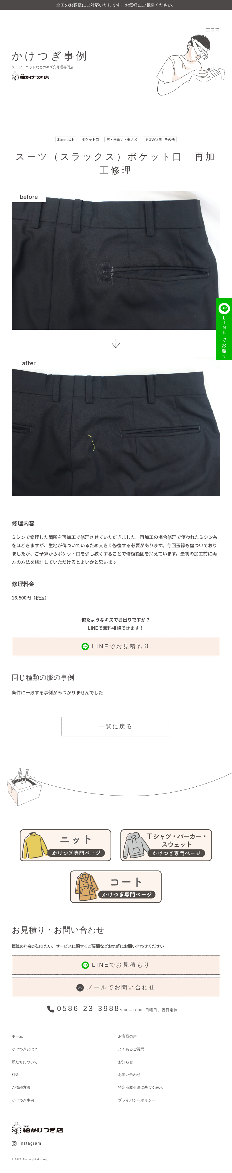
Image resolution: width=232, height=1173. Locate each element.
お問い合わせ (129, 1074)
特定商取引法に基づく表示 (140, 1087)
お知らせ (125, 1062)
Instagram (26, 1143)
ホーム (17, 1036)
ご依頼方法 (21, 1087)
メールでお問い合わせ (115, 988)
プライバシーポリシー (136, 1100)
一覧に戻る (116, 726)
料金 (15, 1074)
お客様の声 (127, 1036)
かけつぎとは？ (25, 1049)
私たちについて (25, 1062)
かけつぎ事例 (23, 1100)
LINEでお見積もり (116, 646)
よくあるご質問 (131, 1049)
